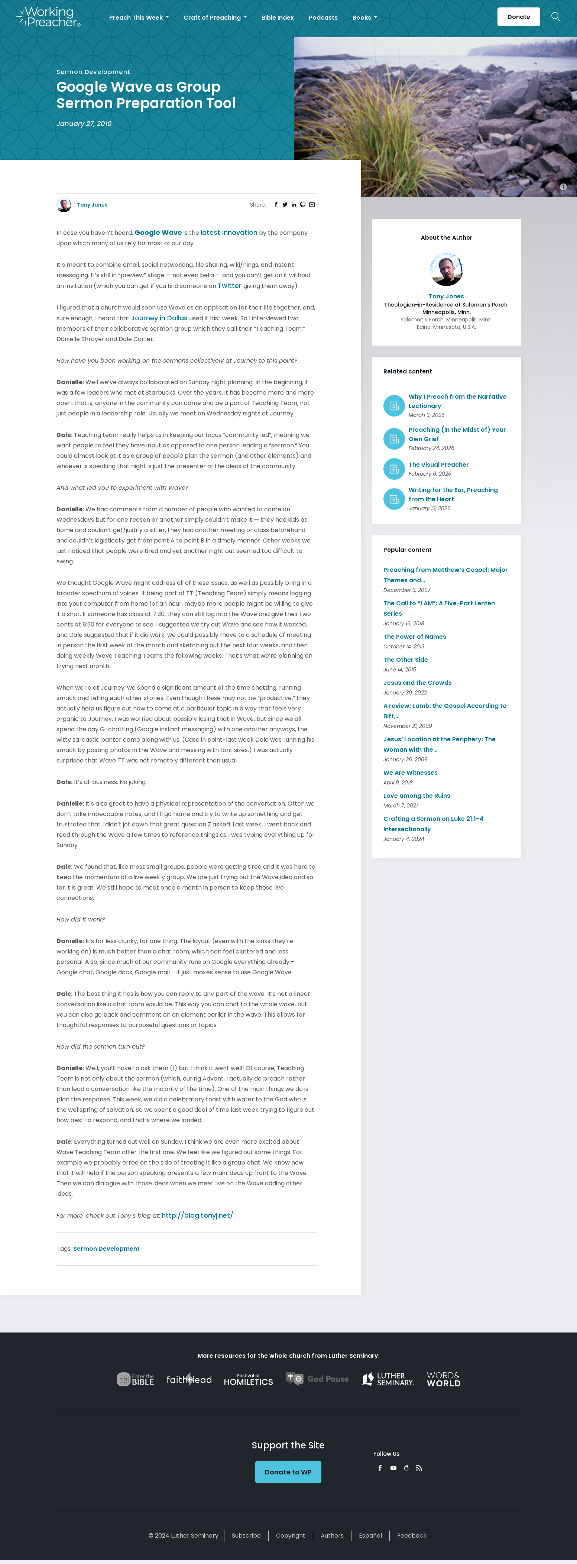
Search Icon (556, 16)
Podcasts (323, 17)
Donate (519, 17)
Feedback (412, 1535)
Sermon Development (106, 1248)
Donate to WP (288, 1472)
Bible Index (278, 17)
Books (363, 17)
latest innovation (229, 232)
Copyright (290, 1535)
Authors (332, 1535)
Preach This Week (136, 17)
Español (370, 1535)
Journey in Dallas (160, 318)
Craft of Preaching (213, 17)
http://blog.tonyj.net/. (198, 1215)
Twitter (230, 285)
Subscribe (246, 1535)
